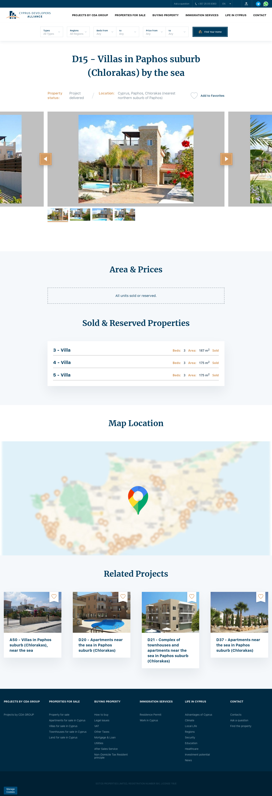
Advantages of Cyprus (198, 714)
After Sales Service (106, 748)
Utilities (98, 743)
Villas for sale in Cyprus (63, 726)
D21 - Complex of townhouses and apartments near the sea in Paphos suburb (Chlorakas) (167, 650)
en (223, 3)
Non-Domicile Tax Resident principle (111, 756)
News (188, 760)
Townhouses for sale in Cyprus (67, 731)
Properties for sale (130, 15)
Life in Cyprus (235, 15)
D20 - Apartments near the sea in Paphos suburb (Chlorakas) (101, 645)
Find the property (240, 726)
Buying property (165, 15)
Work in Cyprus (149, 720)
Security (190, 737)
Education (191, 743)
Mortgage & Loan (105, 737)
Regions (190, 731)
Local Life (191, 726)
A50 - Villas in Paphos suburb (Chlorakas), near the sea (30, 645)
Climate (189, 720)
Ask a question (181, 3)
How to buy (101, 714)
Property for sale (59, 714)
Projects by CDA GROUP (90, 15)
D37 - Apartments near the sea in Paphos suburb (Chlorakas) (238, 645)
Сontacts (235, 714)
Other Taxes (101, 731)
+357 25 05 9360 (205, 3)
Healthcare (191, 748)
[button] (46, 159)
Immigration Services (202, 15)
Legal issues (101, 720)
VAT (96, 726)
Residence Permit (150, 714)
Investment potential (197, 754)
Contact (259, 15)
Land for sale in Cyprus (63, 737)
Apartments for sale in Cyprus (67, 720)
